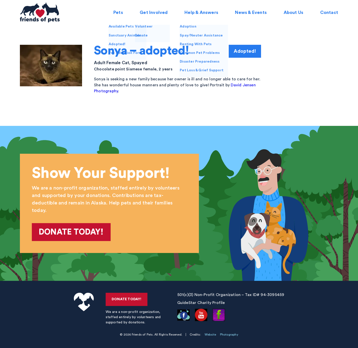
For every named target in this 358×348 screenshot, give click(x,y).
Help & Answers (201, 12)
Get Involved (154, 12)
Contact (329, 12)
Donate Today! (71, 232)
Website (210, 334)
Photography (229, 334)
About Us (293, 12)
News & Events (251, 12)
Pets (118, 12)
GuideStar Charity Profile (201, 303)
